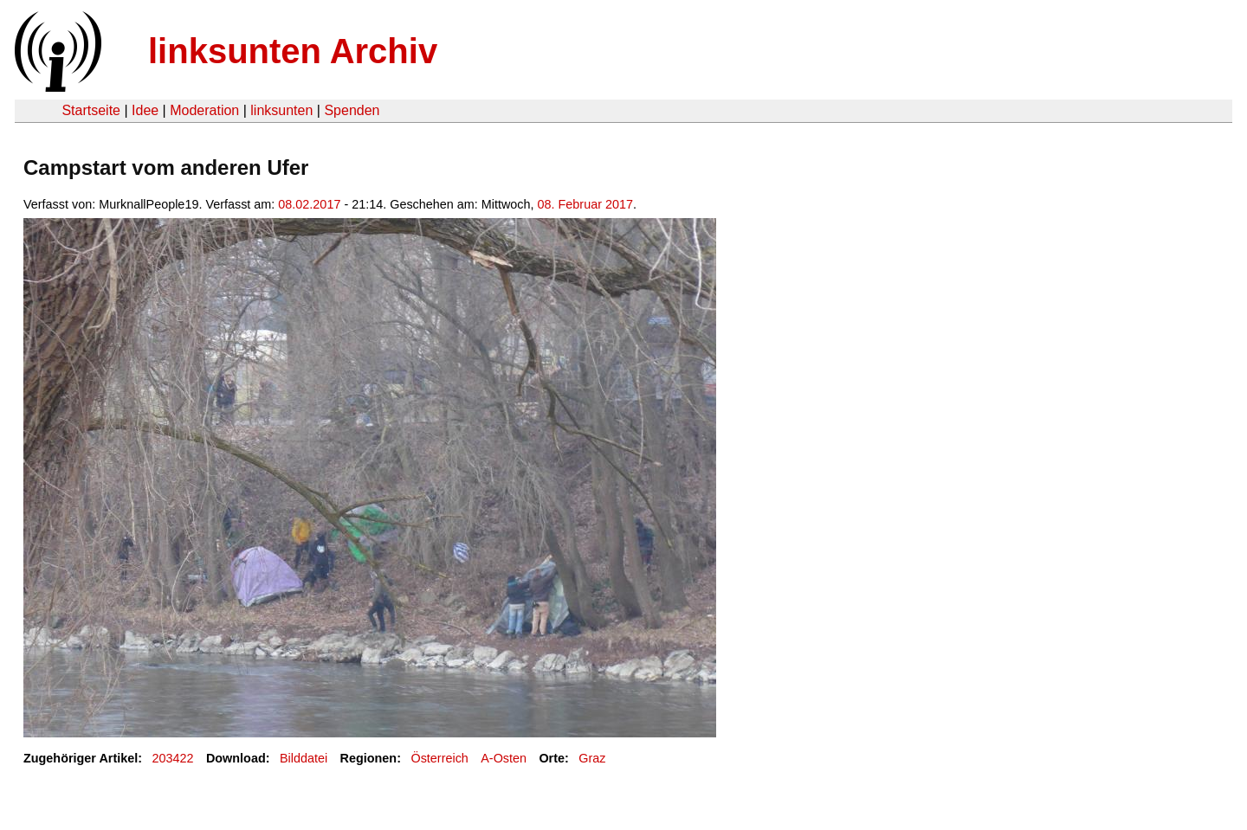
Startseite (90, 110)
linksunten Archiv (292, 51)
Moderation (204, 110)
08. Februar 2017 (585, 204)
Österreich (439, 758)
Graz (591, 758)
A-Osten (504, 758)
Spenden (351, 110)
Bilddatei (303, 758)
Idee (145, 110)
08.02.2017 (309, 204)
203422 (173, 758)
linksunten (281, 110)
